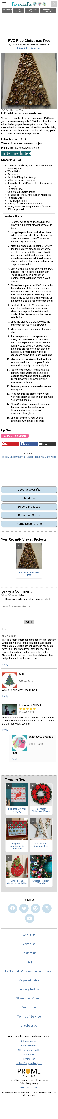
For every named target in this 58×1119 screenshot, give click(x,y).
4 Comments (34, 48)
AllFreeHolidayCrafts (29, 1050)
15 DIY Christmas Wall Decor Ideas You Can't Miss (29, 456)
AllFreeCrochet (29, 1041)
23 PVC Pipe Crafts (15, 435)
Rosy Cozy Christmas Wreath (41, 810)
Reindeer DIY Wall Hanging (17, 810)
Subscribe (29, 1007)
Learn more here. (29, 1087)
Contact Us (29, 953)
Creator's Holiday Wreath (40, 882)
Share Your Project (29, 998)
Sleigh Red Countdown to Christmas (17, 846)
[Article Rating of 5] (22, 48)
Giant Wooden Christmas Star (41, 844)
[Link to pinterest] (35, 908)
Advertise (29, 944)
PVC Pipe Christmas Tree (29, 573)
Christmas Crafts (29, 515)
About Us (29, 935)
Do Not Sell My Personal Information (29, 971)
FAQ (29, 962)
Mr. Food (29, 1054)
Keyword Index (29, 980)
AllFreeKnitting (29, 1045)
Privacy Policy (29, 989)
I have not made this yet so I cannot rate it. (28, 599)
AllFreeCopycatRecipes (29, 1063)
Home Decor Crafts (29, 523)
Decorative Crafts (29, 489)
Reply (5, 664)
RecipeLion (29, 1059)
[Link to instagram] (47, 908)
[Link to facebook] (12, 908)
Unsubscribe (29, 1025)
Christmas (29, 498)
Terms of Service (29, 1016)
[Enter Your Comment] (29, 610)
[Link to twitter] (24, 908)
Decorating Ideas (29, 506)
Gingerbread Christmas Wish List (17, 882)
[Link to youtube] (29, 918)
